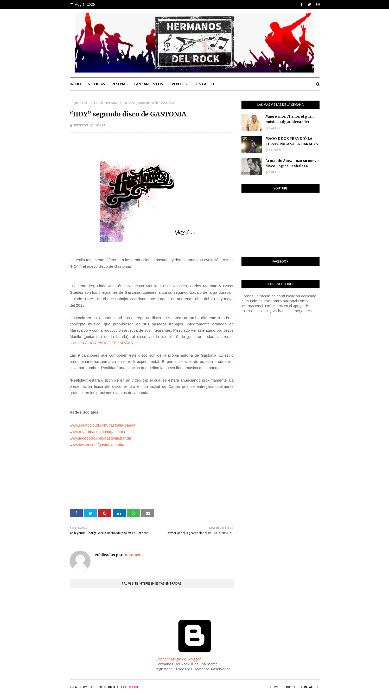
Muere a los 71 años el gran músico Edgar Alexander (289, 119)
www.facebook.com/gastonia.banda (100, 438)
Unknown (80, 125)
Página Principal (81, 103)
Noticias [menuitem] (96, 83)
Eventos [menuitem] (178, 83)
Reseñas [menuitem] (119, 83)
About (290, 687)
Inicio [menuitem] (75, 83)
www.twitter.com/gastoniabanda (97, 444)
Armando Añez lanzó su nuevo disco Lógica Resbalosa (292, 163)
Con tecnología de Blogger (195, 657)
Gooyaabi (130, 687)
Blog (91, 687)
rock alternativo (107, 103)
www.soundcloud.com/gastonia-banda (103, 425)
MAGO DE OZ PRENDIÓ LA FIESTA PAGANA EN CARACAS (291, 141)
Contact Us (310, 687)
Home (274, 687)
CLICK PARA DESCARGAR (109, 343)
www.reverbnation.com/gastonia (97, 431)
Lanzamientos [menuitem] (148, 83)
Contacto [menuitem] (203, 83)
